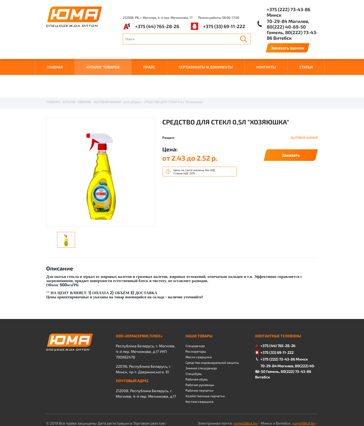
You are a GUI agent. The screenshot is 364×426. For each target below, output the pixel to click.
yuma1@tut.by (303, 400)
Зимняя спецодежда (201, 345)
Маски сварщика (198, 334)
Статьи (306, 67)
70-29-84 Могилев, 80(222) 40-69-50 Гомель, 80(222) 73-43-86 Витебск (292, 29)
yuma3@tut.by (264, 405)
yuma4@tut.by (223, 405)
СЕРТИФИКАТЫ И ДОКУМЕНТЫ (206, 67)
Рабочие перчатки (199, 367)
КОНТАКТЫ (266, 67)
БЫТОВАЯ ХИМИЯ (107, 79)
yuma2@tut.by (245, 400)
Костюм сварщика (199, 378)
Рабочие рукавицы (199, 362)
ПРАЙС (149, 67)
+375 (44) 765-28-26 (157, 26)
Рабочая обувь (196, 356)
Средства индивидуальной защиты (212, 339)
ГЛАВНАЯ (55, 67)
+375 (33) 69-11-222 (224, 26)
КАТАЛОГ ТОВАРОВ (103, 67)
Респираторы (195, 328)
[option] (100, 149)
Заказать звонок (287, 47)
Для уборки (132, 79)
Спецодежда (195, 323)
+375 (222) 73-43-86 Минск (288, 12)
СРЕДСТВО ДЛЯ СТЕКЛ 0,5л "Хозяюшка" (173, 79)
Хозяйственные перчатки (205, 373)
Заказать (291, 132)
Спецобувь (193, 351)
